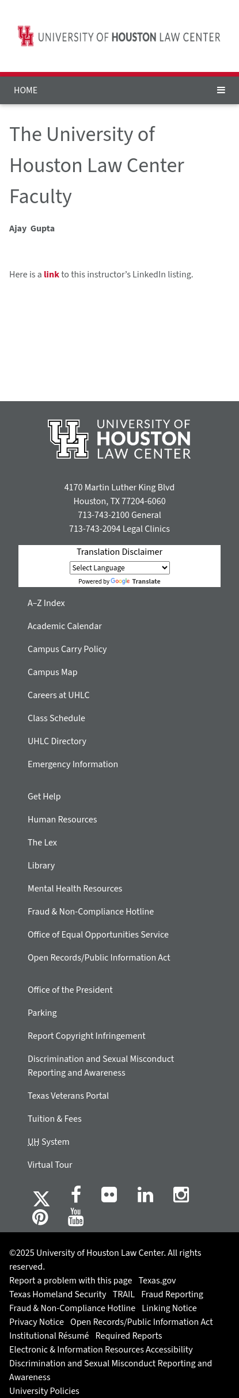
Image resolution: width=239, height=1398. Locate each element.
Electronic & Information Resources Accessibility (101, 1349)
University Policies (44, 1391)
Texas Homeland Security (57, 1294)
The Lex (42, 842)
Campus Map (53, 672)
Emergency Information (73, 764)
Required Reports (129, 1336)
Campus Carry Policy (67, 649)
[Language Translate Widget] (120, 567)
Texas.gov (157, 1280)
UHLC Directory (57, 741)
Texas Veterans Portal (68, 1096)
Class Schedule (56, 718)
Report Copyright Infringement (87, 1036)
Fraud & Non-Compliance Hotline (91, 911)
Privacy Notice (36, 1322)
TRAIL (124, 1294)
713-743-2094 (94, 529)
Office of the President (70, 990)
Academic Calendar (65, 626)
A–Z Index (46, 603)
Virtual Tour (50, 1165)
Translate (135, 581)
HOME (25, 90)
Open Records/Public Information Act (99, 957)
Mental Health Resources (75, 888)
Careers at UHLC (59, 695)
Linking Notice (169, 1308)
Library (41, 865)
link (51, 274)
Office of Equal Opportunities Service (98, 934)
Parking (42, 1013)
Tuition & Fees (55, 1119)
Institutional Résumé (49, 1336)
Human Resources (62, 819)
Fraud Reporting (172, 1294)
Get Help (44, 796)
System (49, 1142)
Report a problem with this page (70, 1280)
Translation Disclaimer (119, 552)
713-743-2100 (103, 515)
